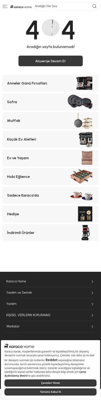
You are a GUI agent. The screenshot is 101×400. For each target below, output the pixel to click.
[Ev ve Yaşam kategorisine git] (50, 157)
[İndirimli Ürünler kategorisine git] (50, 232)
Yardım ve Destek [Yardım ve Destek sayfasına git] (50, 292)
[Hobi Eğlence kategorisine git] (50, 176)
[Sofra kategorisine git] (50, 101)
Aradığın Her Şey (66, 6)
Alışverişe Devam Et (50, 61)
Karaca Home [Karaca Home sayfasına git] (50, 281)
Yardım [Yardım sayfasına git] (50, 304)
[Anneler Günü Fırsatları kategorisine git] (50, 83)
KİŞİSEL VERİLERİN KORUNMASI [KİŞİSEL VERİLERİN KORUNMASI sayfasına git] (50, 315)
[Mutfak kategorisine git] (50, 120)
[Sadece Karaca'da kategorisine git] (50, 195)
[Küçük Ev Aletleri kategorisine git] (50, 139)
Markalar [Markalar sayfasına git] (50, 326)
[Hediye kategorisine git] (50, 214)
